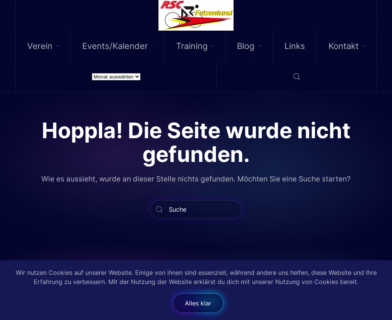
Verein (43, 46)
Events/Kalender (117, 46)
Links (294, 46)
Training (195, 46)
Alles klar (198, 303)
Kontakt (346, 46)
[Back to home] (196, 15)
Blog (249, 46)
